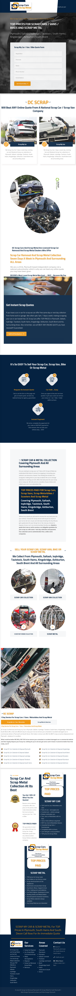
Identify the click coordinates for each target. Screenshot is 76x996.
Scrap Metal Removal (28, 966)
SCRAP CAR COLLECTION (23, 599)
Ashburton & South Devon (44, 971)
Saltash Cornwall (44, 956)
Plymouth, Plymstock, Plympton (42, 952)
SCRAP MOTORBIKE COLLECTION (23, 635)
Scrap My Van (60, 146)
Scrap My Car (22, 146)
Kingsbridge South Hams (44, 966)
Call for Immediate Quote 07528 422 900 (54, 7)
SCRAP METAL (52, 635)
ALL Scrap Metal (29, 952)
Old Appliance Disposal (29, 960)
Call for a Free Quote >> (15, 335)
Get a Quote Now (23, 83)
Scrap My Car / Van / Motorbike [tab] (16, 722)
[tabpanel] (19, 142)
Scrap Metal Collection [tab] (44, 722)
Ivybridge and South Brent (45, 962)
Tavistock (41, 959)
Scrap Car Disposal (30, 950)
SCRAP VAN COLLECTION (52, 599)
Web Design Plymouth (27, 991)
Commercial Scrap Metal (30, 955)
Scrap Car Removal (30, 963)
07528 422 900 (60, 957)
